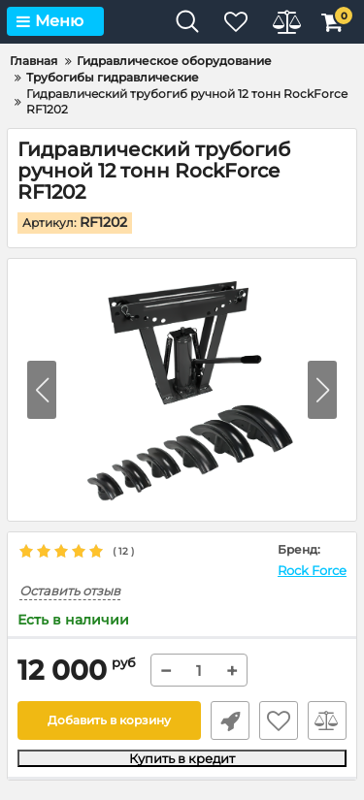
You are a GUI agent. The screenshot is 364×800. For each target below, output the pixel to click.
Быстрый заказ (230, 720)
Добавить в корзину (109, 720)
